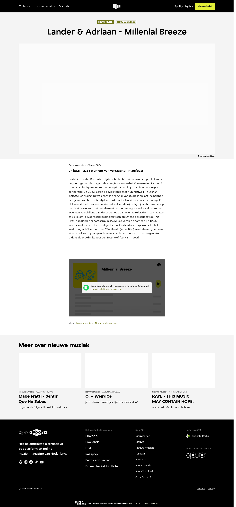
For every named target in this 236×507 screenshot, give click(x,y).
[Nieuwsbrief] (205, 6)
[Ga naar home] (117, 6)
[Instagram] (26, 462)
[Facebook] (31, 462)
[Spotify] (21, 462)
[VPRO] (196, 456)
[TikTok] (36, 462)
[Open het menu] (24, 6)
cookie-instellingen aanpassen (106, 289)
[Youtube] (42, 462)
